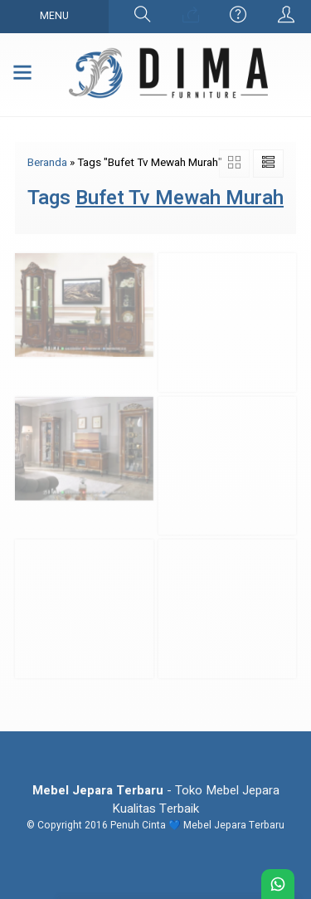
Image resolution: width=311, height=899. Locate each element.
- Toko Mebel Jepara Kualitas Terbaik (155, 799)
